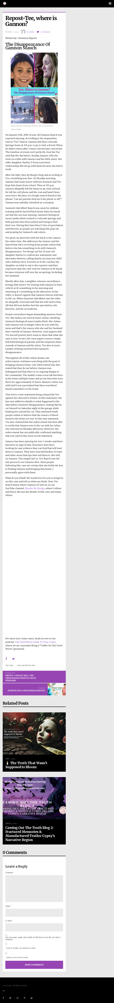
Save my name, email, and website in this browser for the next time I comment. (32, 938)
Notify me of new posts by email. (17, 957)
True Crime (9, 665)
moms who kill (22, 665)
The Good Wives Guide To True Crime (35, 642)
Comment (9, 872)
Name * (8, 906)
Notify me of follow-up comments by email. (20, 948)
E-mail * (8, 920)
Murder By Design (35, 488)
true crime (31, 665)
